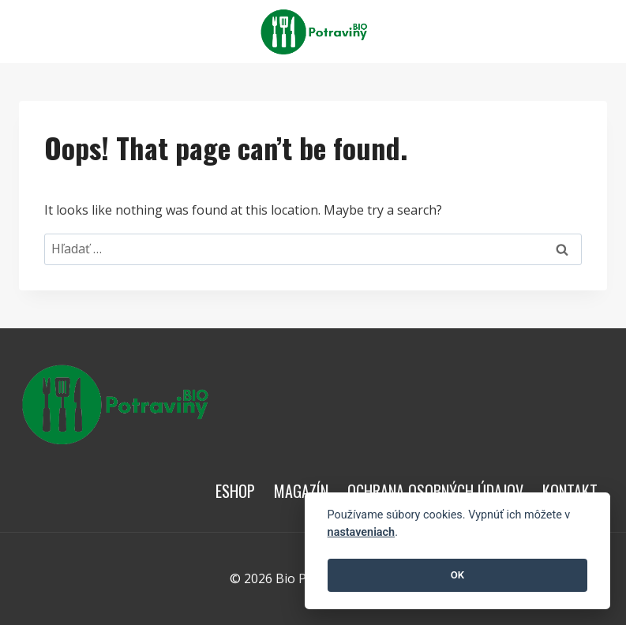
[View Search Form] (593, 31)
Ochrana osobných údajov (435, 491)
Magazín (301, 491)
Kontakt (570, 491)
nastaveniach (361, 532)
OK (457, 575)
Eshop (235, 491)
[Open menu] (556, 31)
